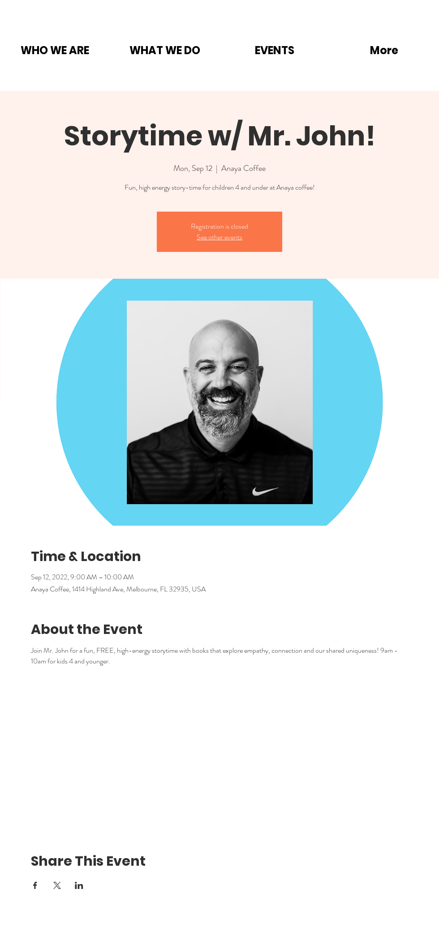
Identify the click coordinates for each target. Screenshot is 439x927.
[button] (55, 50)
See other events (219, 237)
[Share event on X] (57, 885)
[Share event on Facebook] (35, 885)
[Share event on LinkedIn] (79, 885)
